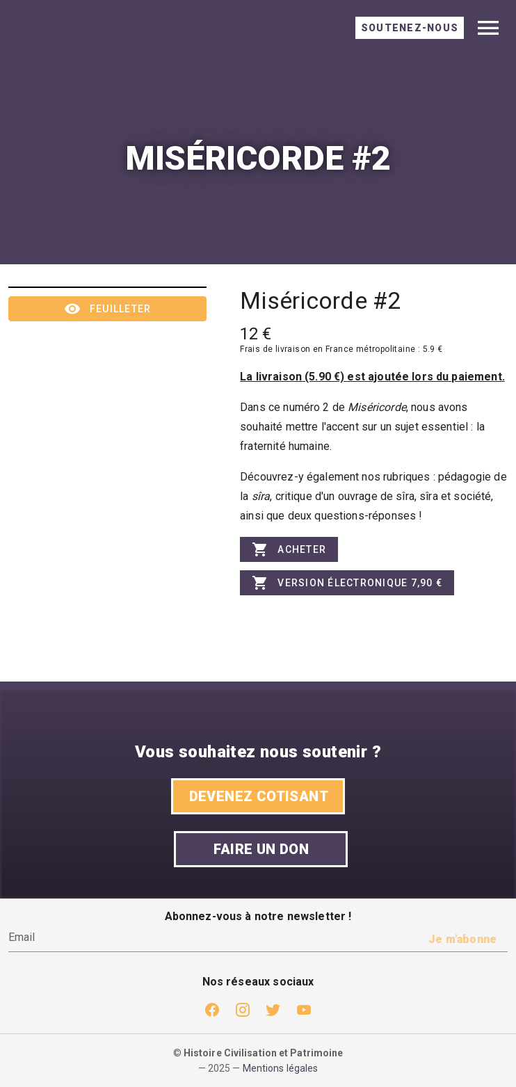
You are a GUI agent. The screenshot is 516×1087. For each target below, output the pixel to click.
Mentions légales (281, 1068)
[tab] (409, 28)
